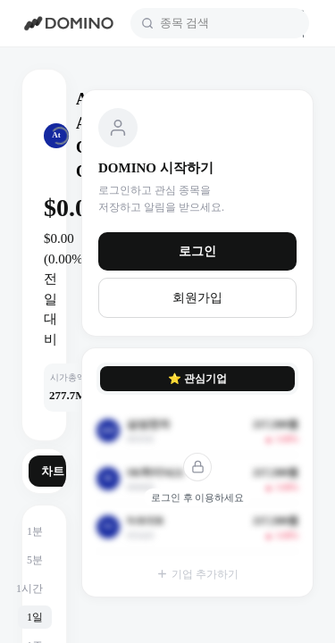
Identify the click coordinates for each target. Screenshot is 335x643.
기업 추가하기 (197, 574)
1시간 (29, 588)
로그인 (197, 251)
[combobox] (229, 23)
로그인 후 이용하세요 (198, 497)
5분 (35, 560)
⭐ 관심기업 (197, 378)
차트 (52, 471)
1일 (35, 617)
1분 (35, 531)
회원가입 (197, 298)
